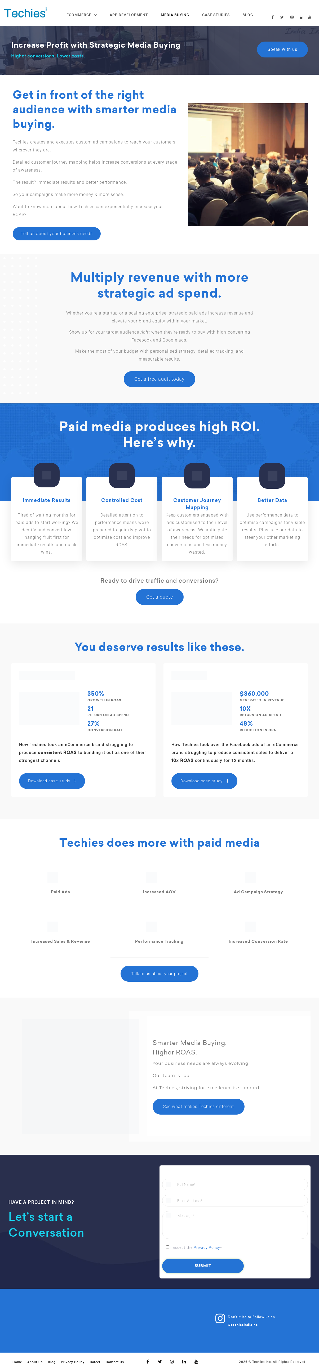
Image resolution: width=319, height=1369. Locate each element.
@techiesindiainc (243, 1324)
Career (95, 1362)
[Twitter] (160, 1361)
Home (17, 1362)
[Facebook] (148, 1361)
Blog (52, 1362)
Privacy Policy (207, 1247)
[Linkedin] (184, 1361)
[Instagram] (172, 1361)
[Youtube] (196, 1361)
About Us (35, 1362)
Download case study (52, 781)
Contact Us (115, 1362)
